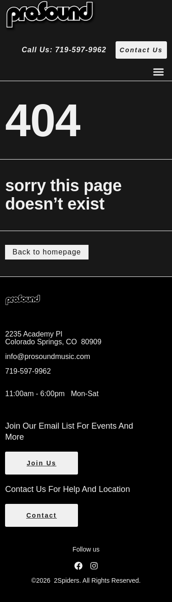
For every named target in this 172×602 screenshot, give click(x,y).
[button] (158, 72)
